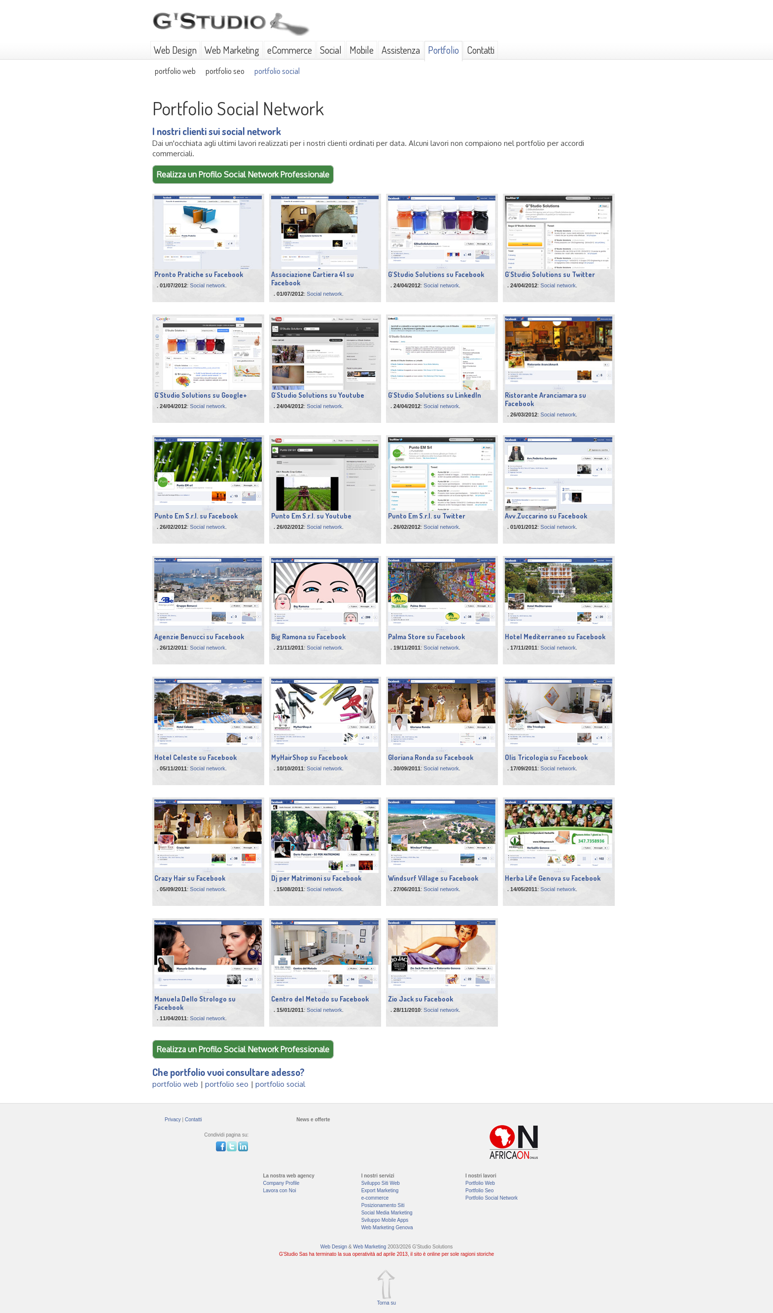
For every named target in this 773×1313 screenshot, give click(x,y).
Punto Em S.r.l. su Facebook (196, 516)
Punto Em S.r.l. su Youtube (311, 516)
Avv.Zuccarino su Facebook (546, 516)
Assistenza (401, 49)
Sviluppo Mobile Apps (385, 1220)
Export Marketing (380, 1190)
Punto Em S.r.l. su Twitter (426, 516)
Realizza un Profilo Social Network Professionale (243, 174)
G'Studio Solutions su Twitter (550, 274)
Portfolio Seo (479, 1190)
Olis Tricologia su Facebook (546, 757)
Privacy (173, 1119)
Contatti (480, 49)
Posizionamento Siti (383, 1205)
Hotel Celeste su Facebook (195, 757)
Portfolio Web (480, 1183)
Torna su (386, 1303)
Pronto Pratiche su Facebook (198, 274)
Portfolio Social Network (491, 1198)
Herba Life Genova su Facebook (552, 878)
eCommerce (289, 49)
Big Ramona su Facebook (308, 636)
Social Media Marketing (387, 1212)
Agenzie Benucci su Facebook (199, 636)
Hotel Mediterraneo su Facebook (555, 636)
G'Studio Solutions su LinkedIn (434, 395)
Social (331, 49)
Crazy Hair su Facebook (189, 878)
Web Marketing (232, 49)
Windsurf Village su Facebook (433, 878)
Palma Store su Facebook (426, 636)
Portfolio (443, 49)
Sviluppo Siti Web (380, 1183)
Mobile (362, 49)
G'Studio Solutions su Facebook (436, 274)
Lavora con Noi (279, 1190)
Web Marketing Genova (387, 1227)
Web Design (175, 49)
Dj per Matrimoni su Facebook (316, 878)
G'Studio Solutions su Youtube (317, 395)
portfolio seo (225, 71)
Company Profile (281, 1183)
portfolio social (277, 71)
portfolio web (175, 71)
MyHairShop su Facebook (309, 757)
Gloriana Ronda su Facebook (430, 757)
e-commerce (375, 1198)
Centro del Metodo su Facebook (320, 999)
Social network (207, 285)
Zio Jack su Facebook (420, 999)
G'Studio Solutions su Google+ (200, 395)
